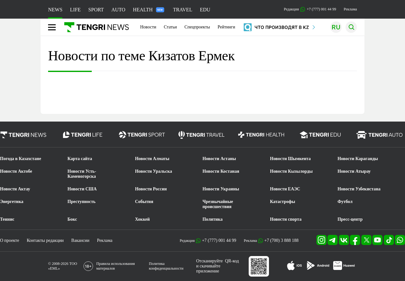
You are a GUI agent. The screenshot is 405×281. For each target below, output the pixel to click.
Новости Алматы (152, 158)
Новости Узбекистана (359, 189)
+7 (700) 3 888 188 (281, 240)
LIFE (75, 9)
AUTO (118, 9)
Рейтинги (226, 27)
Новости (148, 27)
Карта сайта (79, 158)
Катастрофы (282, 201)
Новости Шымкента (290, 158)
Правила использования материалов (115, 266)
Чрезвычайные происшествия (217, 204)
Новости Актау (15, 189)
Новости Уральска (153, 171)
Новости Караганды (358, 158)
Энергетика (11, 201)
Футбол (345, 201)
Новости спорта (286, 219)
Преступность (81, 201)
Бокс (72, 219)
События (144, 201)
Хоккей (142, 219)
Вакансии (80, 240)
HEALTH (148, 9)
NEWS (55, 9)
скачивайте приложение (208, 268)
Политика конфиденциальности (166, 266)
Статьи (170, 27)
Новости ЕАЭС (285, 189)
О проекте (9, 240)
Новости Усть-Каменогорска (81, 174)
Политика (212, 219)
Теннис (7, 219)
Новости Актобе (16, 171)
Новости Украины (220, 189)
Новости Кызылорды (291, 171)
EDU (205, 9)
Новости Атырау (354, 171)
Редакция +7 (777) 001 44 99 (310, 9)
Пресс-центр (350, 219)
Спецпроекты (197, 27)
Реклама (350, 9)
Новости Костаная (220, 171)
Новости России (151, 189)
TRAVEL (182, 9)
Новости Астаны (219, 158)
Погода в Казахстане (20, 158)
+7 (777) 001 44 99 (219, 240)
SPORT (96, 9)
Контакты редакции (45, 240)
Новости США (82, 189)
